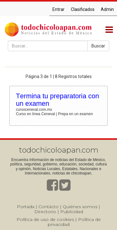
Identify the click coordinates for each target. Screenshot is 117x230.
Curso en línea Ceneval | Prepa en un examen (54, 114)
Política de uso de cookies (45, 219)
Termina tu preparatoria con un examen (57, 99)
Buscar (98, 45)
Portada (25, 206)
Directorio (45, 211)
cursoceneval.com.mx (34, 109)
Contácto (48, 206)
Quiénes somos (80, 206)
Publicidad (71, 211)
